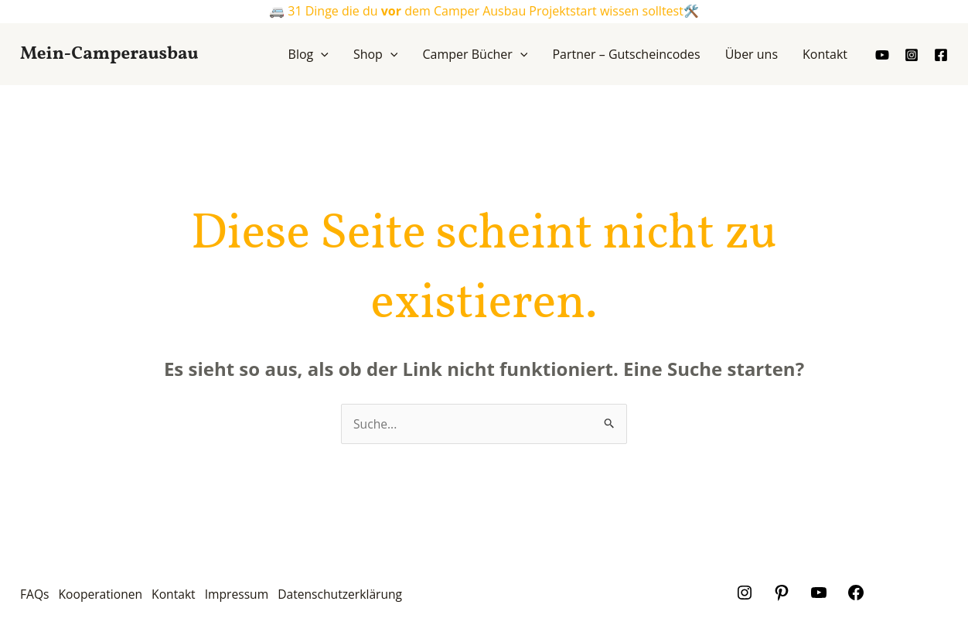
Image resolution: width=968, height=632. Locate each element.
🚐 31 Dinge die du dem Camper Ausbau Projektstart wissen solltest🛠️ (484, 10)
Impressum (250, 595)
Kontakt (183, 595)
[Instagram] (912, 55)
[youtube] (882, 55)
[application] (321, 54)
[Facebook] (941, 55)
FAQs (34, 595)
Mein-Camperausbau (109, 54)
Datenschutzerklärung (359, 595)
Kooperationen (105, 595)
